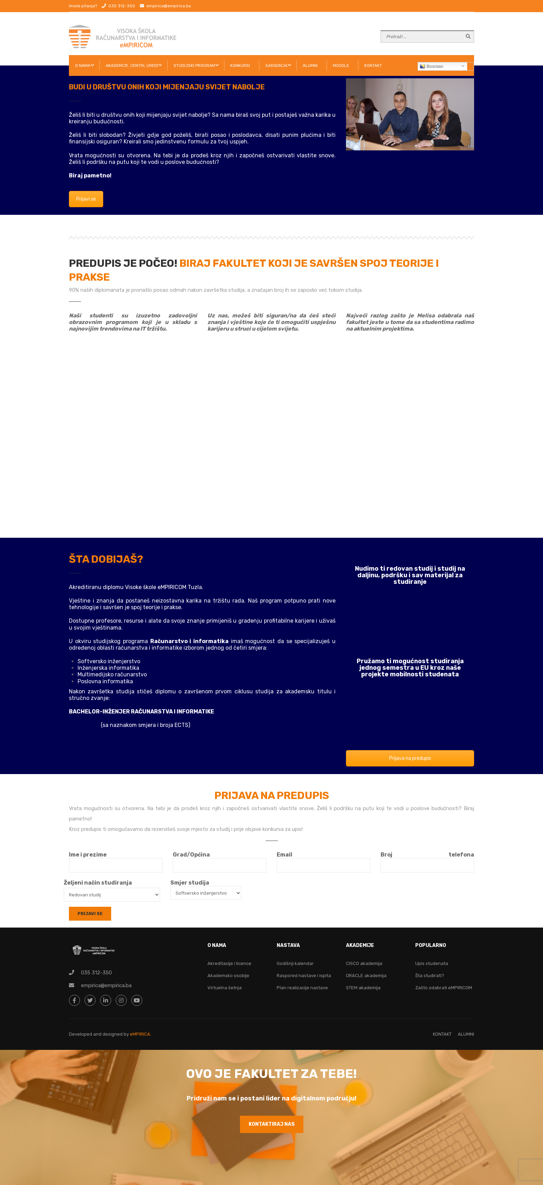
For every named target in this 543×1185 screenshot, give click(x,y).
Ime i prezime (115, 859)
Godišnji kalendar (295, 963)
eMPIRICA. (140, 1034)
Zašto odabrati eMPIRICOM (443, 987)
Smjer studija (205, 887)
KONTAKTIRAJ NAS (272, 1124)
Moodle (341, 65)
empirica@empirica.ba (168, 5)
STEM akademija (363, 987)
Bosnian (431, 66)
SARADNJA (276, 65)
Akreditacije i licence (229, 963)
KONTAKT (373, 65)
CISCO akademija (364, 963)
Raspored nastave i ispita (304, 975)
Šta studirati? (429, 975)
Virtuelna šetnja (224, 987)
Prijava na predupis (410, 758)
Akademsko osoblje (228, 975)
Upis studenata (431, 963)
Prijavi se (86, 199)
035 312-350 (121, 5)
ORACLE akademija (366, 975)
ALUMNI (310, 65)
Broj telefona (427, 859)
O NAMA (82, 65)
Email (323, 859)
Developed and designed (96, 1034)
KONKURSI (240, 65)
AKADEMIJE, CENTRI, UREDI (132, 65)
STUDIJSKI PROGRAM (194, 65)
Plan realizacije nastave (302, 987)
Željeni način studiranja (98, 882)
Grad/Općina (219, 859)
